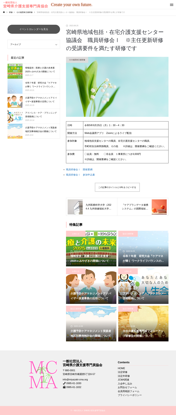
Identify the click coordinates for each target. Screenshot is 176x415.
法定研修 (122, 372)
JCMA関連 (123, 379)
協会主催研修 (128, 234)
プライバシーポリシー (130, 395)
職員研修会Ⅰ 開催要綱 (79, 169)
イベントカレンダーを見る (33, 29)
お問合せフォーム (127, 387)
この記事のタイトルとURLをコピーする (117, 187)
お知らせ (75, 234)
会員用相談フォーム (128, 391)
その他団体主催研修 (77, 60)
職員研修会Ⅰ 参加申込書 (80, 174)
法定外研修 (124, 376)
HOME (121, 368)
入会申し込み (125, 383)
